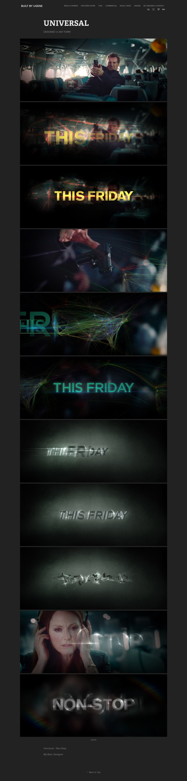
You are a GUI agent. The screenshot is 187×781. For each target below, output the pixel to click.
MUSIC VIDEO (125, 6)
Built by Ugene (32, 6)
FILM (100, 6)
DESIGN (137, 6)
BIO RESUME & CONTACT (153, 6)
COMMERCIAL (111, 6)
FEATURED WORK (88, 6)
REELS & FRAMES (71, 6)
